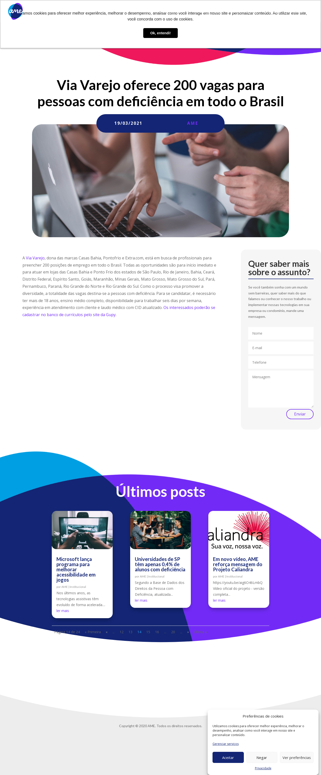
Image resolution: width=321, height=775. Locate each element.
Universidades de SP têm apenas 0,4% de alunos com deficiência (160, 564)
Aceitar (228, 757)
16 (157, 632)
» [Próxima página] (188, 632)
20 (173, 632)
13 (130, 632)
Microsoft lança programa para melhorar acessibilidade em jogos (76, 569)
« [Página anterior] (106, 632)
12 (122, 632)
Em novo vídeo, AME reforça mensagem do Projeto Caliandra (237, 564)
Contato (270, 11)
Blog (218, 11)
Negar (261, 757)
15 (148, 632)
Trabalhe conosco (242, 11)
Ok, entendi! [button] (160, 33)
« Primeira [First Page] (93, 632)
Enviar (300, 414)
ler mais (62, 610)
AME (192, 123)
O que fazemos (171, 11)
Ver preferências (297, 757)
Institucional (78, 587)
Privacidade (263, 768)
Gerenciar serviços (226, 744)
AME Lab (201, 11)
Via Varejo (35, 258)
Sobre (148, 11)
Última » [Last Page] (200, 632)
